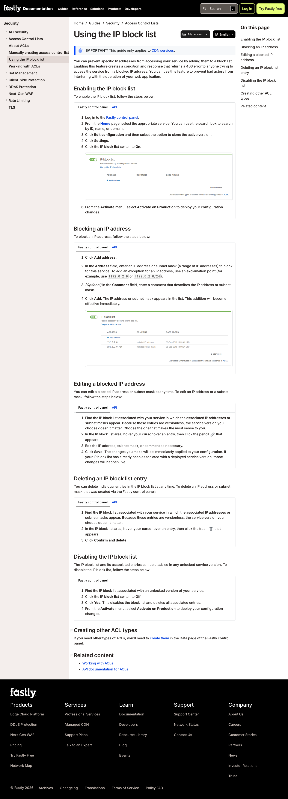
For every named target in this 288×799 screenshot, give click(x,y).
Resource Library (133, 735)
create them (159, 638)
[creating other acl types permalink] (72, 630)
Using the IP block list (26, 59)
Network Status (186, 725)
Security (112, 23)
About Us (236, 714)
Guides (63, 8)
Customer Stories (242, 735)
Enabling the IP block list (260, 39)
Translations (95, 788)
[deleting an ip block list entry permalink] (72, 478)
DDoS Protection (20, 87)
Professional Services (82, 714)
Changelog (69, 788)
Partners (235, 745)
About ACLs (19, 45)
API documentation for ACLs (105, 669)
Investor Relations (243, 766)
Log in (247, 8)
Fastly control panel (122, 117)
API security (16, 32)
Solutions (97, 8)
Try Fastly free (270, 8)
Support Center (186, 714)
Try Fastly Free (22, 755)
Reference (79, 8)
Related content (253, 106)
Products (114, 8)
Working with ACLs (24, 66)
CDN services (163, 50)
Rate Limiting (17, 100)
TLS (12, 107)
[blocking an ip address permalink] (72, 228)
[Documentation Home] (37, 8)
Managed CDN (77, 725)
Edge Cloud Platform (27, 714)
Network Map (21, 766)
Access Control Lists (24, 39)
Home (78, 23)
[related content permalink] (72, 655)
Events (124, 755)
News (233, 755)
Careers (234, 725)
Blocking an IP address (259, 47)
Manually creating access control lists (40, 52)
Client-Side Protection (25, 80)
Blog (123, 745)
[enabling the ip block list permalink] (72, 88)
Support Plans (76, 735)
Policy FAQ (154, 788)
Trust (232, 776)
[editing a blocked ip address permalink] (72, 384)
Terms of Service (125, 788)
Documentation (131, 714)
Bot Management (21, 73)
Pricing (16, 745)
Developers (133, 8)
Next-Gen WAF (21, 93)
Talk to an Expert (78, 745)
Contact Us (183, 735)
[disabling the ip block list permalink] (72, 556)
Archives (46, 788)
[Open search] (219, 8)
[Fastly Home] (12, 8)
